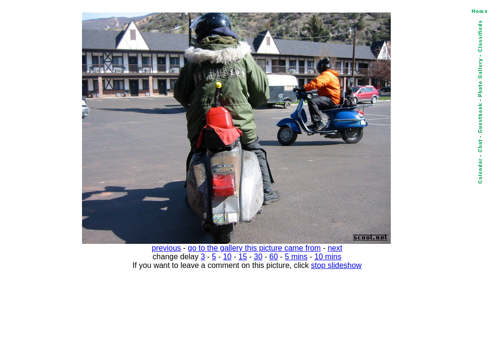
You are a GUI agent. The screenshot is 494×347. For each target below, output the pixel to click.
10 (227, 257)
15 (242, 257)
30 (258, 257)
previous (166, 248)
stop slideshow (336, 265)
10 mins (328, 257)
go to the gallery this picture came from (254, 248)
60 (273, 257)
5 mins (296, 257)
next (335, 248)
